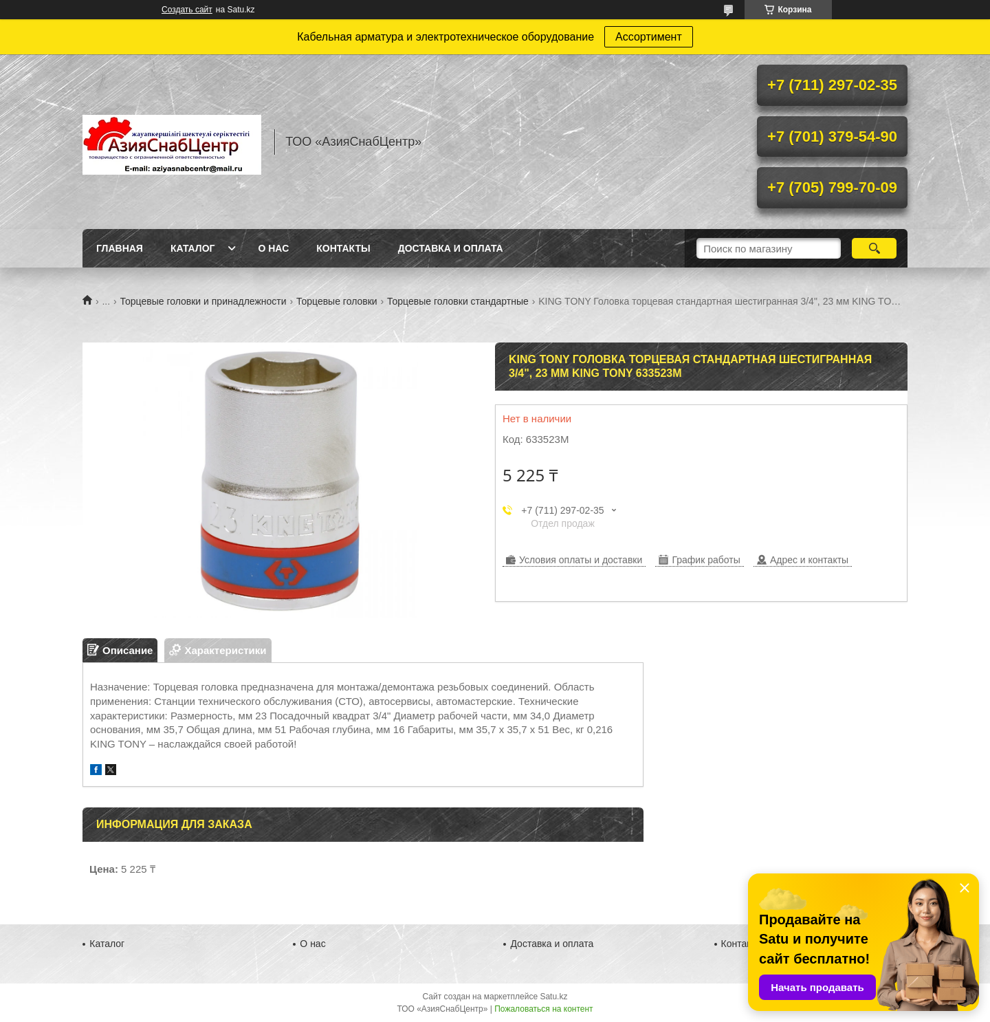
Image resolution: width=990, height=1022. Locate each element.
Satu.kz (553, 996)
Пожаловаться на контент (543, 1009)
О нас (273, 248)
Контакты (343, 248)
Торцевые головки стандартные (458, 301)
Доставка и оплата (450, 248)
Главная (119, 248)
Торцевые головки (336, 301)
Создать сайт (187, 9)
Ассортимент (648, 37)
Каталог (192, 248)
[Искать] (874, 248)
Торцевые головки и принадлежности (203, 301)
